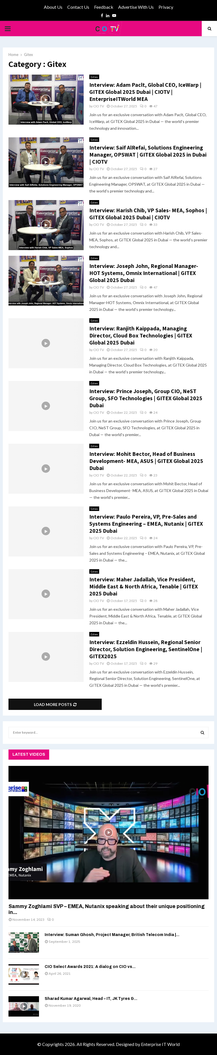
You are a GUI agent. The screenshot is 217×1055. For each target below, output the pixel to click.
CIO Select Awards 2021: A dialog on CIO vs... (90, 967)
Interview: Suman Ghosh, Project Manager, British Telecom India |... (112, 935)
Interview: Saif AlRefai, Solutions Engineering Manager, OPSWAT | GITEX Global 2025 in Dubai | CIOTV (148, 154)
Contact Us (78, 7)
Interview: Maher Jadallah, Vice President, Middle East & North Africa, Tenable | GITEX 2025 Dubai (143, 586)
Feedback (103, 7)
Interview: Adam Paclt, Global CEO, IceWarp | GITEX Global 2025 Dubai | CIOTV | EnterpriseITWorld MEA (145, 92)
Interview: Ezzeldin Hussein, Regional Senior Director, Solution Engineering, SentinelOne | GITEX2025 (145, 649)
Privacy (166, 7)
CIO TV (98, 106)
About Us (53, 7)
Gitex (94, 77)
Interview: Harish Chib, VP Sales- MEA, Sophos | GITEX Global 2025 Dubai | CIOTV (148, 214)
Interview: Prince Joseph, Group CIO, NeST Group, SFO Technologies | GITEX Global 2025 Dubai (145, 398)
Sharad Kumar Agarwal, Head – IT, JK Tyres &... (91, 998)
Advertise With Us (136, 7)
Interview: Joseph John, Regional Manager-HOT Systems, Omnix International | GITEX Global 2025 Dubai (143, 273)
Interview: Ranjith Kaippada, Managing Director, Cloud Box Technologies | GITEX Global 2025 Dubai (140, 335)
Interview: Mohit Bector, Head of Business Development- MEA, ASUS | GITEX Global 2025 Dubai (146, 461)
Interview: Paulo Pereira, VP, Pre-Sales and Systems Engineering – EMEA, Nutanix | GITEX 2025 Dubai (146, 523)
